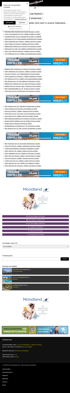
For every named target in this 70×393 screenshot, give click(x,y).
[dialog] (15, 16)
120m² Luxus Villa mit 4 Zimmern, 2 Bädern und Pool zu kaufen (22, 51)
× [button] (27, 3)
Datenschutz (5, 375)
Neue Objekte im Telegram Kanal (36, 220)
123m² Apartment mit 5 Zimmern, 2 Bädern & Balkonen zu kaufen (23, 76)
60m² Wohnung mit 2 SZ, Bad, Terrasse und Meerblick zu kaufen (23, 128)
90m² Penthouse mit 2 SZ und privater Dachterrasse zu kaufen (22, 143)
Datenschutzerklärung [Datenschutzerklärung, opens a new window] (21, 19)
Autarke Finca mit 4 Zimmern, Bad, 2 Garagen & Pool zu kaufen (23, 86)
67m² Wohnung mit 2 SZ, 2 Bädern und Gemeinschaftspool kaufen (23, 79)
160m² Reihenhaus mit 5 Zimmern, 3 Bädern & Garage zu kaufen (23, 71)
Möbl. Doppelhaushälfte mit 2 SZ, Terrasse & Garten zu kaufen (22, 88)
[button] (15, 27)
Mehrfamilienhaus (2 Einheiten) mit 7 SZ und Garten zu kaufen (22, 126)
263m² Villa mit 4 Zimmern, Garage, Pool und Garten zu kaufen (22, 156)
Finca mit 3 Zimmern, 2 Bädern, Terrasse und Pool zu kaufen (22, 158)
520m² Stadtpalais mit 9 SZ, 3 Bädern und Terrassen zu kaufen (22, 153)
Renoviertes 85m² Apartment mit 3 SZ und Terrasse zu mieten (22, 31)
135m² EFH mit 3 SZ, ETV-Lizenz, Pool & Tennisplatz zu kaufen (23, 113)
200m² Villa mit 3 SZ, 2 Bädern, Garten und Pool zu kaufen (21, 151)
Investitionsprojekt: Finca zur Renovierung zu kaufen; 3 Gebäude (23, 36)
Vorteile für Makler (6, 369)
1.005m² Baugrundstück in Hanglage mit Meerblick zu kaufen (22, 148)
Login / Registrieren (35, 14)
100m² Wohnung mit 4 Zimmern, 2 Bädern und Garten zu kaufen (23, 165)
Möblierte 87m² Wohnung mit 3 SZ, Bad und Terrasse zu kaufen (23, 84)
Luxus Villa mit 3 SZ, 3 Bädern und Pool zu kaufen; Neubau (21, 116)
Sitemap (4, 384)
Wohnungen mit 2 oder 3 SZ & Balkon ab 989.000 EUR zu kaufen (23, 49)
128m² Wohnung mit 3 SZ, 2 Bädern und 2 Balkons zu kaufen (22, 163)
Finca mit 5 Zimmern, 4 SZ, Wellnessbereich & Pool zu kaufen (22, 74)
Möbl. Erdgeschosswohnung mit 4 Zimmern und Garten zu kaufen (23, 118)
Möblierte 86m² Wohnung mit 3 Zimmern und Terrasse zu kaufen (23, 46)
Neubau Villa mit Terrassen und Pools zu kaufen (18, 123)
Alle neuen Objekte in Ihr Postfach (35, 216)
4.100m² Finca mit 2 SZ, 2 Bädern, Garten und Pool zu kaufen (22, 161)
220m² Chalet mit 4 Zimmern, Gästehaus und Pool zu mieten (22, 44)
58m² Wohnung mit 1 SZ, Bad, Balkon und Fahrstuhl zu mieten (22, 81)
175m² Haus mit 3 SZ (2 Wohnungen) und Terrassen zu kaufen (22, 91)
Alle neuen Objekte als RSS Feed (36, 223)
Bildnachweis (5, 378)
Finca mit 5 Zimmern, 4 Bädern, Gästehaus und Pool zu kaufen (22, 146)
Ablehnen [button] (22, 22)
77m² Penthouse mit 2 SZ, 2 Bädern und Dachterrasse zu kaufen (23, 54)
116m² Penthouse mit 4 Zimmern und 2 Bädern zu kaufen (21, 109)
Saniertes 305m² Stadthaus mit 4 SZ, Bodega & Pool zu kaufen (22, 121)
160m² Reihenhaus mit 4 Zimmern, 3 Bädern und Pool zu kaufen (23, 41)
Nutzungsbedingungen (7, 372)
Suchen (65, 259)
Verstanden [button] (9, 22)
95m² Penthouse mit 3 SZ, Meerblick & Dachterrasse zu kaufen (22, 106)
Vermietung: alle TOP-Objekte (35, 234)
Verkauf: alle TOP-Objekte (35, 231)
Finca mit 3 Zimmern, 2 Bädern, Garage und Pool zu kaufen (21, 111)
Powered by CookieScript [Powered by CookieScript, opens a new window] (15, 28)
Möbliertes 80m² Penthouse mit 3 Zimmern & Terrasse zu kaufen (23, 69)
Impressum (4, 381)
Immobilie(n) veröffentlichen (35, 227)
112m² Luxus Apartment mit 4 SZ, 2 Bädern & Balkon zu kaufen (23, 34)
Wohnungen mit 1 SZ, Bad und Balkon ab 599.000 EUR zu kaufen (23, 39)
